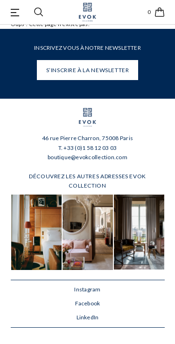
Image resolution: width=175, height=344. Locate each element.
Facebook (87, 303)
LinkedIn (88, 317)
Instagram (87, 289)
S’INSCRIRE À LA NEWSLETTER (87, 70)
